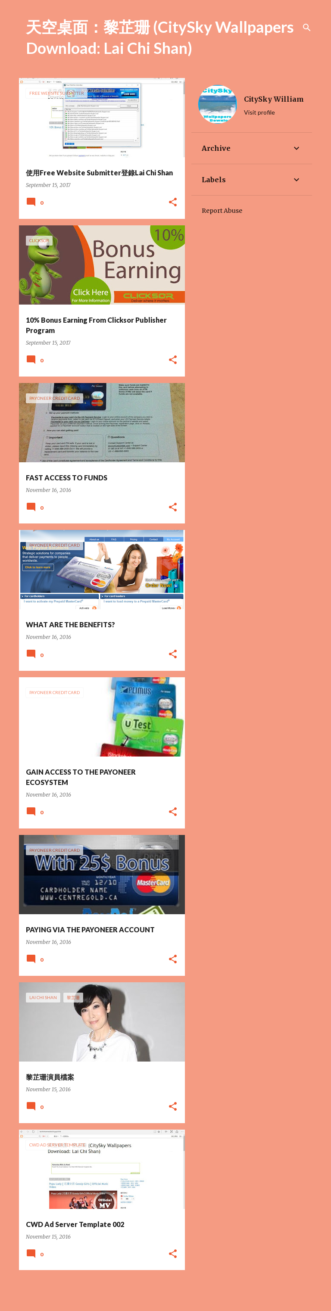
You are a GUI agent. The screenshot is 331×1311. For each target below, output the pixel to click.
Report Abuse (222, 211)
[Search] (307, 27)
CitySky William (274, 99)
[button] (173, 203)
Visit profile (259, 112)
